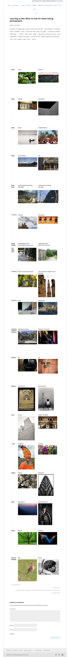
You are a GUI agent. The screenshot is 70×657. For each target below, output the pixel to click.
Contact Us (15, 650)
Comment (13, 609)
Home (9, 5)
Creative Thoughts (48, 5)
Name (11, 625)
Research (23, 5)
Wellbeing (34, 5)
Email (11, 630)
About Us (9, 650)
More (34, 9)
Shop (60, 5)
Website (12, 634)
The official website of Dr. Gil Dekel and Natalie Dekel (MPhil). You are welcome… (47, 1)
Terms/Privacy (46, 650)
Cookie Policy (38, 650)
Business (55, 5)
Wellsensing (40, 5)
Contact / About (15, 5)
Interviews (29, 5)
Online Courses (27, 650)
